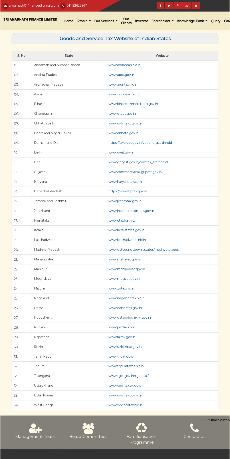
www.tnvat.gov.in (122, 357)
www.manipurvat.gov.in (127, 269)
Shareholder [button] (161, 21)
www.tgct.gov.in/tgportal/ (129, 376)
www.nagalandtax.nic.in (127, 298)
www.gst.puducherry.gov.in (130, 317)
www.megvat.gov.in (124, 279)
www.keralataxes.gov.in (126, 230)
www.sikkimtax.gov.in (125, 347)
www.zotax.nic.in (121, 288)
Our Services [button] (104, 21)
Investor (141, 21)
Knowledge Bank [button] (191, 21)
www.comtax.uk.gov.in (126, 386)
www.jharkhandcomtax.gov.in (131, 211)
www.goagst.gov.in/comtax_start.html (138, 162)
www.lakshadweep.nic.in (127, 240)
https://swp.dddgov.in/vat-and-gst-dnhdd (140, 143)
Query (215, 21)
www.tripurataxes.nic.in (126, 366)
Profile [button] (82, 21)
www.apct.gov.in (121, 75)
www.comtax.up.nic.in (125, 395)
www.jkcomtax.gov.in (125, 201)
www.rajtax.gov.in (122, 337)
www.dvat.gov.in (121, 152)
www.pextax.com (122, 327)
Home (69, 21)
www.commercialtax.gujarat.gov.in (135, 172)
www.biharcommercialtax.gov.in (133, 104)
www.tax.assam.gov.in (126, 94)
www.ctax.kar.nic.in (123, 221)
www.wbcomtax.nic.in (125, 405)
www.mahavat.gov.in (125, 259)
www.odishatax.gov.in (125, 308)
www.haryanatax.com (125, 182)
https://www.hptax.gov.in (128, 191)
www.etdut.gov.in (122, 114)
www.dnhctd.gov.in (123, 133)
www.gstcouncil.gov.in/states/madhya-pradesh (145, 250)
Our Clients (126, 21)
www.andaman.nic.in (124, 65)
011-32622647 (77, 6)
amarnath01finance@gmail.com (34, 6)
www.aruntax (119, 85)
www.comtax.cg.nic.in (125, 123)
